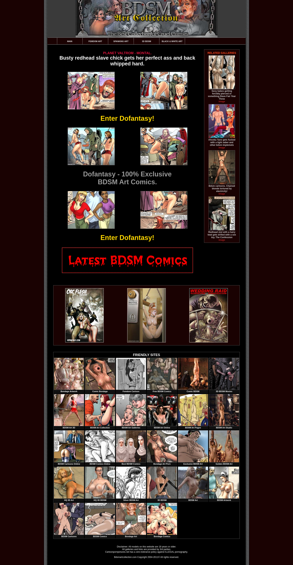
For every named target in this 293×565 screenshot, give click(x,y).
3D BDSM (146, 41)
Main (69, 41)
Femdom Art (95, 41)
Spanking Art (121, 41)
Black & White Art (172, 41)
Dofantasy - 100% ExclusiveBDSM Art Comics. (127, 178)
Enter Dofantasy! (127, 118)
